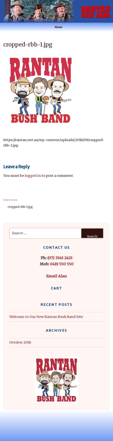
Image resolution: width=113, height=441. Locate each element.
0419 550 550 (61, 264)
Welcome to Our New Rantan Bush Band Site (46, 317)
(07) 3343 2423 (59, 258)
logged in (33, 175)
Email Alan (56, 276)
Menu (56, 27)
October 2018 (20, 342)
